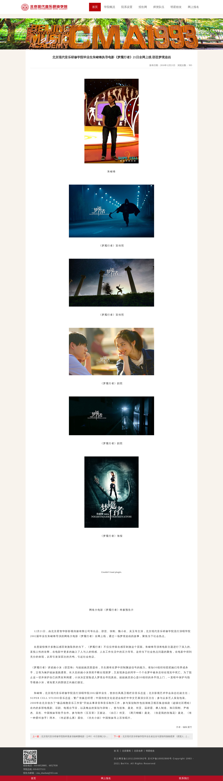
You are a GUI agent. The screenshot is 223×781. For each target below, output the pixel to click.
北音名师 (138, 751)
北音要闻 (126, 751)
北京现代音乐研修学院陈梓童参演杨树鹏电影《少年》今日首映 (71, 736)
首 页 (116, 751)
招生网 (143, 7)
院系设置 (126, 7)
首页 (95, 7)
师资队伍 (158, 7)
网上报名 (193, 7)
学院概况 (109, 7)
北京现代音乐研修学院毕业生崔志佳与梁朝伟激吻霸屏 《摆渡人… (154, 736)
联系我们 (184, 778)
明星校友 (176, 7)
